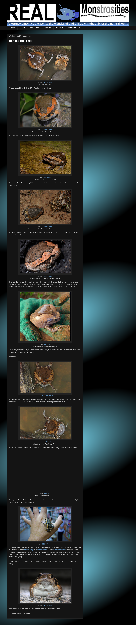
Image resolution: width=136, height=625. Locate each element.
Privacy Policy (74, 28)
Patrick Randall (47, 276)
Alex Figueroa (47, 177)
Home (12, 28)
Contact (59, 28)
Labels (48, 28)
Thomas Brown (47, 82)
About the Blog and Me (30, 28)
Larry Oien (47, 344)
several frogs (29, 550)
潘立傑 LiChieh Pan (47, 544)
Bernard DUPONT (47, 396)
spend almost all (43, 550)
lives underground (60, 550)
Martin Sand (47, 493)
